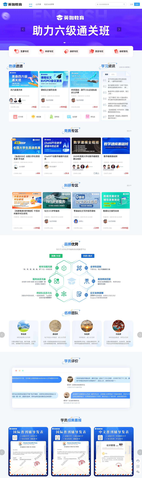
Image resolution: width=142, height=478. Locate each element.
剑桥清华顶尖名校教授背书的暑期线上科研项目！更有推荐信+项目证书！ (118, 106)
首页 (30, 4)
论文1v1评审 (49, 4)
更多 (128, 131)
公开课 (38, 4)
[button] (65, 42)
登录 (137, 4)
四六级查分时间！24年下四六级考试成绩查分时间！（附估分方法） (118, 87)
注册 (131, 4)
